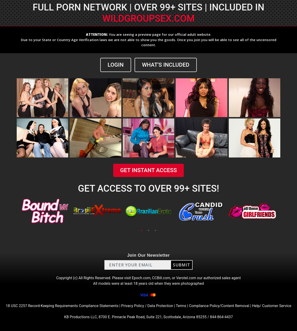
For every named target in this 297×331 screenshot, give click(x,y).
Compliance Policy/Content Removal (219, 306)
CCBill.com (161, 278)
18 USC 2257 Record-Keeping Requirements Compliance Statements (62, 306)
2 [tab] (148, 230)
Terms (181, 306)
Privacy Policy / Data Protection (147, 306)
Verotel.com (186, 278)
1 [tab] (141, 230)
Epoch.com (141, 278)
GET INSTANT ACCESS (148, 170)
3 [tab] (155, 230)
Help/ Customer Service (271, 306)
